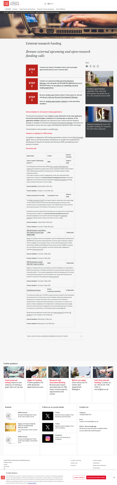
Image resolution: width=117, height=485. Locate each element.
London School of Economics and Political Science (11, 3)
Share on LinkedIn (94, 66)
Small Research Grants (34, 290)
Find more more (37, 249)
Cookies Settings (97, 460)
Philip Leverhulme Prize (36, 200)
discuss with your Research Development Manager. (60, 97)
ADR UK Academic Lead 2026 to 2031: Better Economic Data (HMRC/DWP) (36, 233)
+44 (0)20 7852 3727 (85, 414)
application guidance (61, 180)
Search (101, 3)
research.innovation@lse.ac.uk (88, 421)
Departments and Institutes (27, 9)
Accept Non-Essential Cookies (96, 477)
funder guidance (58, 312)
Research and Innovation (22, 12)
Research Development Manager (62, 123)
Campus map (74, 463)
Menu (110, 3)
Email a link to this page (86, 66)
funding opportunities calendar (56, 101)
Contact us (73, 465)
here (56, 129)
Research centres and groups (45, 9)
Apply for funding (40, 12)
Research (32, 12)
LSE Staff (8, 9)
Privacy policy (96, 468)
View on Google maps (90, 426)
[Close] (114, 477)
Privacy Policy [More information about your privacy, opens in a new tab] (32, 483)
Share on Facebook (90, 66)
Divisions (15, 9)
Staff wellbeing (60, 9)
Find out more (53, 276)
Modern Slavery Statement (99, 465)
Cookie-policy (96, 463)
